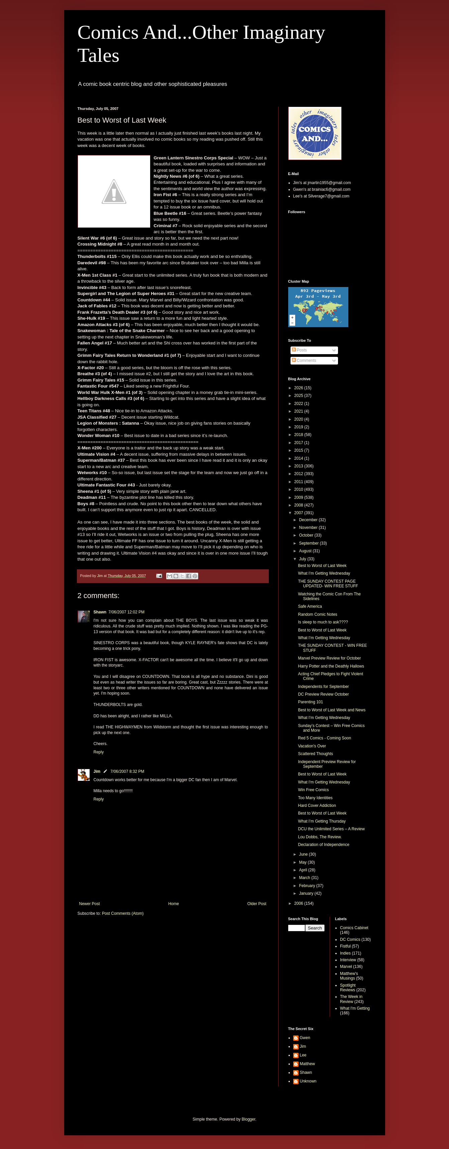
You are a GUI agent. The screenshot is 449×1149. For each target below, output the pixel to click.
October (306, 535)
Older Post (256, 903)
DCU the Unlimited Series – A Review (331, 829)
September (309, 543)
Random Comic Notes (317, 614)
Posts (299, 350)
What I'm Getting (355, 1008)
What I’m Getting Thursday (322, 821)
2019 (299, 427)
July (303, 559)
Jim (97, 771)
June (304, 854)
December (309, 520)
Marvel (346, 966)
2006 (299, 903)
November (309, 527)
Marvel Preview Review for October (329, 658)
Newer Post (89, 903)
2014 (299, 458)
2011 (299, 481)
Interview (348, 960)
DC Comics (350, 939)
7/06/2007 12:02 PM (126, 612)
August (306, 551)
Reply (99, 752)
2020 (299, 419)
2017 (299, 442)
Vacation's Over (312, 746)
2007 (299, 513)
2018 (299, 434)
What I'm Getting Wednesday (324, 782)
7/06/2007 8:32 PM (127, 771)
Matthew (307, 1063)
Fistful (345, 946)
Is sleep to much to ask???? (323, 622)
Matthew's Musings (349, 976)
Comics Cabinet (354, 927)
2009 (299, 497)
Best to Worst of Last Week (322, 565)
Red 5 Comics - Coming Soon (324, 738)
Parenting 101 (310, 702)
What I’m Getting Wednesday (324, 573)
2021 (299, 411)
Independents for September (323, 686)
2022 (299, 403)
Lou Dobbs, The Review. (320, 837)
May (303, 862)
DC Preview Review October (323, 694)
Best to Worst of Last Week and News (331, 710)
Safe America (310, 606)
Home (173, 903)
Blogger (248, 1119)
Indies (345, 953)
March (305, 877)
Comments (304, 360)
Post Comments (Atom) (123, 913)
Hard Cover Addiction (317, 805)
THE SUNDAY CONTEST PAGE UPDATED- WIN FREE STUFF (328, 583)
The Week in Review (351, 999)
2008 (299, 505)
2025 (299, 395)
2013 (299, 466)
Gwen (305, 1037)
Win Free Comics (313, 789)
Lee (303, 1055)
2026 (299, 388)
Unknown (308, 1081)
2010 (299, 489)
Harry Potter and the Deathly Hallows (331, 666)
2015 (299, 450)
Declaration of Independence (323, 844)
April (303, 870)
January (306, 893)
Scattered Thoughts (315, 753)
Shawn (100, 612)
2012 (299, 473)
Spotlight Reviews (348, 987)
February (307, 885)
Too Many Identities (315, 798)
